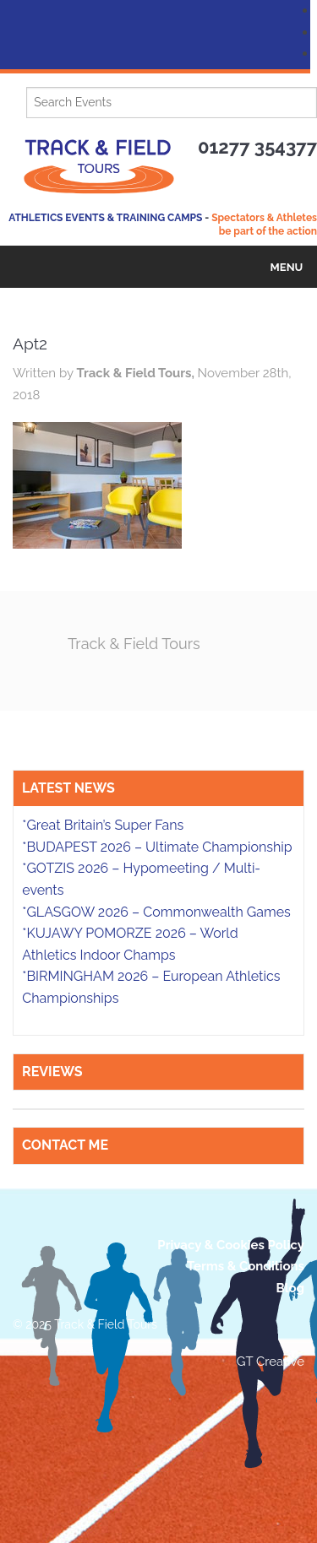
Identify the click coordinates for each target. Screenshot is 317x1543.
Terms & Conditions (245, 1266)
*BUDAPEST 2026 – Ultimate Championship (157, 847)
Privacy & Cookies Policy (230, 1245)
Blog (290, 1288)
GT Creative (270, 1361)
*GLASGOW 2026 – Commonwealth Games (156, 912)
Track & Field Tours (134, 643)
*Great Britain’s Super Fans (102, 825)
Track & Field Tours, (136, 373)
